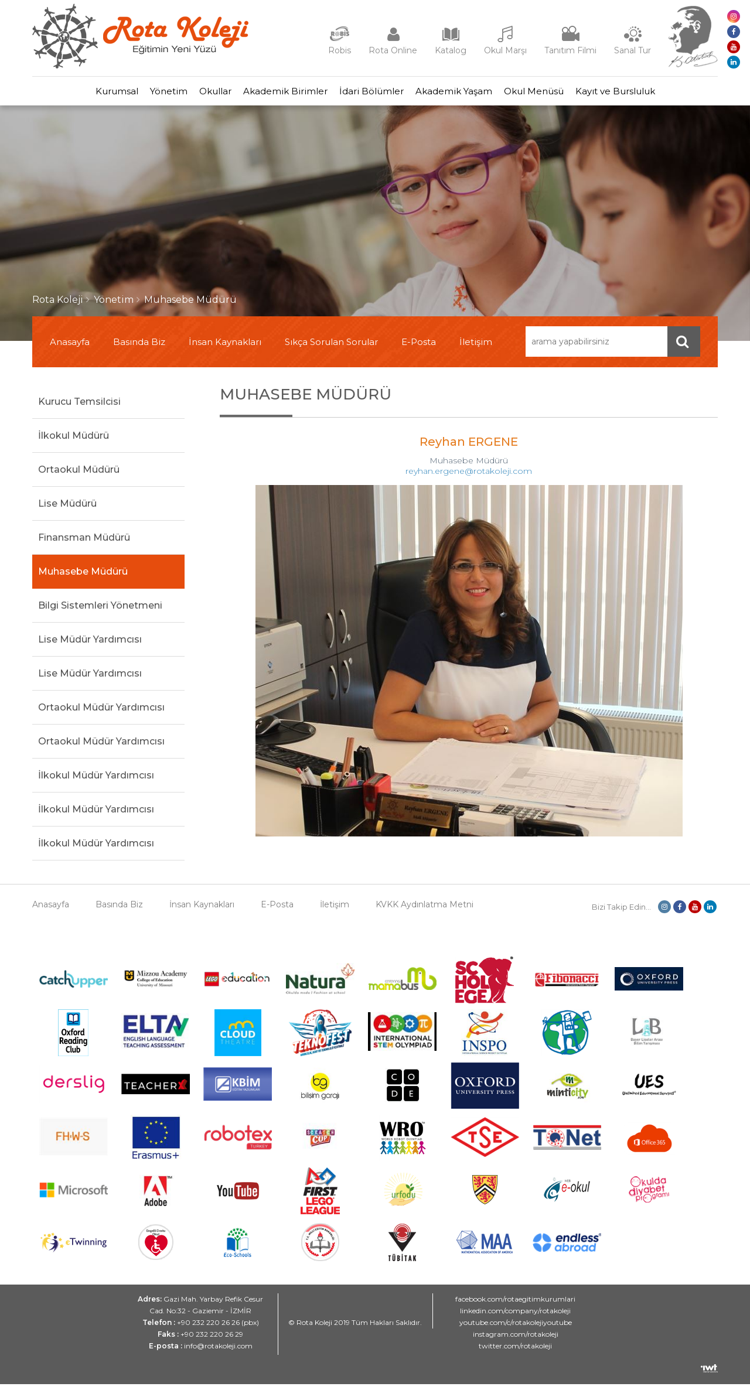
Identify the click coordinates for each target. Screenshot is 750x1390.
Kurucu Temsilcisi (79, 407)
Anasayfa (70, 347)
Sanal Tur (632, 50)
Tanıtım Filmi (570, 50)
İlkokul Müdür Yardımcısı (96, 781)
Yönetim (139, 94)
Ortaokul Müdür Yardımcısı (101, 713)
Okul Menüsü (563, 94)
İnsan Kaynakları (225, 347)
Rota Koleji (57, 305)
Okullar (198, 94)
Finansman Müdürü (84, 543)
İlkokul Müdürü (73, 441)
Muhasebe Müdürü (190, 305)
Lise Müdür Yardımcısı (90, 645)
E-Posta (418, 347)
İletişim (475, 347)
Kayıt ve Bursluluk (656, 94)
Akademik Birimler (279, 94)
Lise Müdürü (67, 509)
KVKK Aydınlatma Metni (424, 910)
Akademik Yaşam (471, 94)
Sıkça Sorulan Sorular (331, 347)
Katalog (450, 50)
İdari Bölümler (377, 94)
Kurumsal (75, 94)
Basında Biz (139, 347)
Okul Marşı (505, 50)
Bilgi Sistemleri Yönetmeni (100, 611)
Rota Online (393, 50)
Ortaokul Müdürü (79, 475)
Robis (339, 50)
